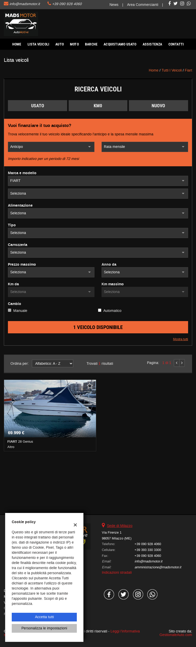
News (113, 4)
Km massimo (113, 284)
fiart (188, 70)
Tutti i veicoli (172, 70)
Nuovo (158, 105)
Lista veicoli (39, 44)
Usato (37, 105)
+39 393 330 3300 (147, 550)
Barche (91, 44)
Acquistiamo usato (120, 44)
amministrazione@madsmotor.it (157, 567)
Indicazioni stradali (117, 572)
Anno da (109, 264)
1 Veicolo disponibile (98, 327)
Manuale (20, 310)
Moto (74, 44)
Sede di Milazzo (119, 525)
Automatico (112, 310)
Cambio (14, 304)
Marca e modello (22, 173)
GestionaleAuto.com (176, 634)
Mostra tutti (180, 339)
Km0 (98, 105)
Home (16, 44)
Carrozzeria (17, 245)
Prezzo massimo (22, 264)
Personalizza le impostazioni (44, 628)
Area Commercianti (142, 4)
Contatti (176, 44)
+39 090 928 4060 (67, 4)
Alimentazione (20, 205)
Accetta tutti (44, 617)
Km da (13, 284)
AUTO (59, 44)
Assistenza (152, 44)
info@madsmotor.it (24, 4)
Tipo (12, 225)
